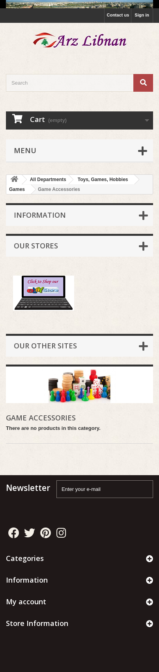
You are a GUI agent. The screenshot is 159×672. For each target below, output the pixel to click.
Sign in (142, 15)
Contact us (118, 15)
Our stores (36, 245)
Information (40, 215)
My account (26, 601)
